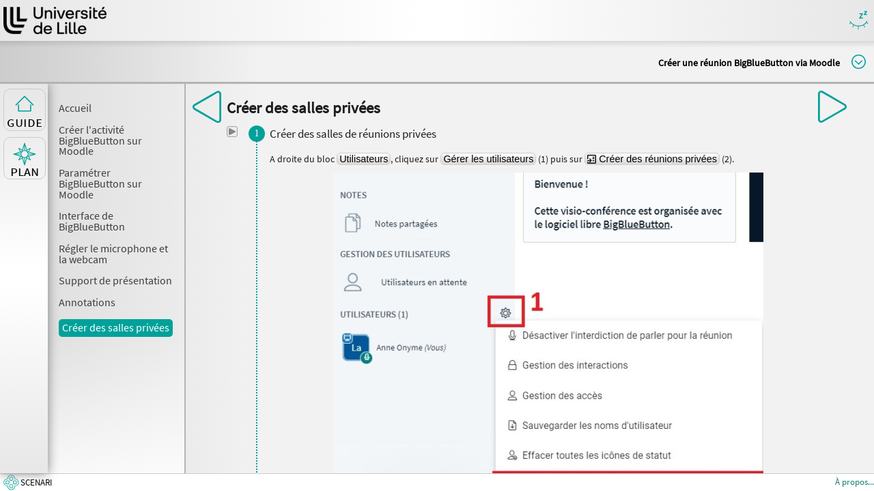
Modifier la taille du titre (859, 62)
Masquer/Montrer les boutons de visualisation (859, 21)
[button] (232, 131)
